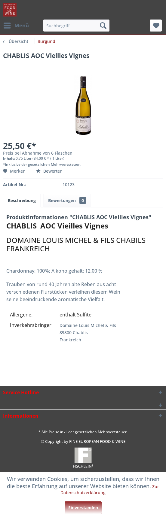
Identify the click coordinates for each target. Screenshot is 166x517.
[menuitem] (16, 26)
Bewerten (49, 171)
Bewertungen (67, 200)
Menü (16, 25)
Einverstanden (83, 507)
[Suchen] (103, 26)
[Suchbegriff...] (76, 26)
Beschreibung (22, 200)
